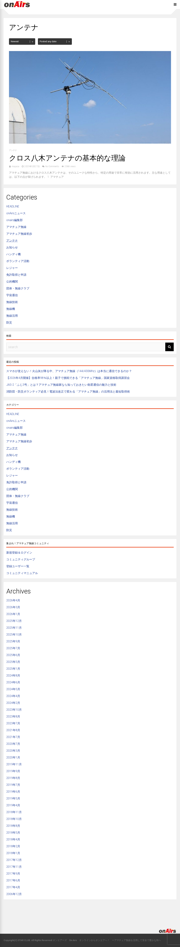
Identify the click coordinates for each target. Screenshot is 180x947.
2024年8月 (13, 675)
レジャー (12, 268)
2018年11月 (14, 812)
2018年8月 (13, 825)
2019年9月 (13, 771)
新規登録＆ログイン (19, 552)
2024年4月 (13, 696)
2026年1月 (13, 614)
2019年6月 (13, 791)
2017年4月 (13, 887)
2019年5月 (13, 798)
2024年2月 (13, 703)
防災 (9, 322)
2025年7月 (13, 648)
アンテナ (13, 150)
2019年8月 (13, 778)
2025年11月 (14, 627)
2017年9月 (13, 873)
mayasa (15, 166)
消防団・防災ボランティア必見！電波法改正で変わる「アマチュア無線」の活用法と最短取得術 (68, 391)
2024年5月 (13, 689)
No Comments (52, 166)
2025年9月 (13, 641)
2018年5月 (13, 832)
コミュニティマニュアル (22, 573)
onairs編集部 (14, 220)
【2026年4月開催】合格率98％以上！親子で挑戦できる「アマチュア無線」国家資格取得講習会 (68, 378)
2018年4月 (13, 839)
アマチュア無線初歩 (19, 233)
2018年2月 (13, 846)
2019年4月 (13, 805)
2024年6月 (13, 682)
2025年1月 (13, 668)
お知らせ (12, 247)
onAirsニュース (16, 213)
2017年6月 (13, 880)
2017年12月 (14, 860)
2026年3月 (13, 607)
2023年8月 (13, 716)
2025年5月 (13, 662)
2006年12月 (14, 894)
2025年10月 (14, 634)
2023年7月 (13, 723)
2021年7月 (13, 737)
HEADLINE (12, 206)
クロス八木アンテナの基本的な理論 (67, 158)
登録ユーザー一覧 (17, 566)
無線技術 (12, 302)
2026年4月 (13, 600)
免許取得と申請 (16, 274)
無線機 (10, 309)
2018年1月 (13, 853)
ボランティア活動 (17, 261)
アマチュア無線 (16, 227)
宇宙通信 (12, 295)
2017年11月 (14, 866)
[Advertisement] (90, 911)
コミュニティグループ (20, 559)
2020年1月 (13, 757)
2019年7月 (13, 785)
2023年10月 (14, 709)
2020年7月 (13, 744)
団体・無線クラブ (17, 288)
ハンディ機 (13, 254)
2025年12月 (14, 621)
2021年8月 (13, 730)
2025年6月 (13, 655)
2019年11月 (14, 764)
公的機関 (12, 281)
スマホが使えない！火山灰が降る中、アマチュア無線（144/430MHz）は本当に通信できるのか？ (69, 371)
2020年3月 (13, 750)
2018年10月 (14, 819)
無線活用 (12, 315)
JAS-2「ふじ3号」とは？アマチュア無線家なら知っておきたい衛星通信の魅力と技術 (61, 384)
